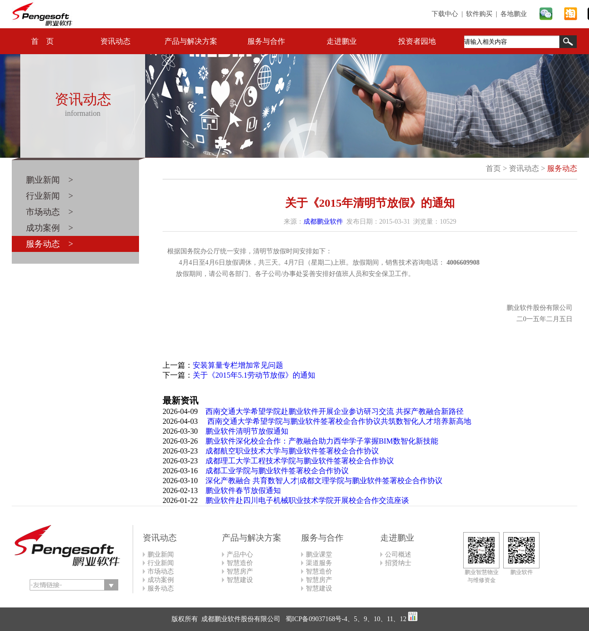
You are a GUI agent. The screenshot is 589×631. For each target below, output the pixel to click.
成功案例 (160, 579)
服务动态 (562, 168)
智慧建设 (240, 579)
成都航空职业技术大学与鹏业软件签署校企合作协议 (292, 451)
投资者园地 (417, 41)
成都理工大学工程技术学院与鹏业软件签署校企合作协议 (299, 461)
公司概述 (398, 554)
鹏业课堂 (319, 554)
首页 (493, 168)
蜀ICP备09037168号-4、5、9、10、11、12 (345, 619)
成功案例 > (49, 228)
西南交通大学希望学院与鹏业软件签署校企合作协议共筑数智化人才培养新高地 (338, 421)
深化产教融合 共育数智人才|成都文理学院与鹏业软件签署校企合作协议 (323, 481)
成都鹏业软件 (323, 221)
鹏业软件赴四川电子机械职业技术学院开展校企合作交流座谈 (307, 500)
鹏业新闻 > (49, 180)
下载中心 (445, 13)
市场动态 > (49, 212)
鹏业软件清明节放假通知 (246, 431)
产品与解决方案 (190, 41)
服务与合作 (266, 41)
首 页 (42, 41)
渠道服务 (319, 562)
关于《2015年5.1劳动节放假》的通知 (254, 375)
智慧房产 (240, 571)
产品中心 (240, 554)
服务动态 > (49, 244)
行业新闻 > (49, 196)
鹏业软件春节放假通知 (243, 490)
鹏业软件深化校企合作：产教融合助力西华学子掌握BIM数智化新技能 (321, 441)
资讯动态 (115, 41)
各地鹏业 (513, 13)
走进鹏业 (342, 41)
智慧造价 (240, 562)
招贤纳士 (398, 562)
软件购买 (479, 13)
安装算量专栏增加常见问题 (238, 365)
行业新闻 (160, 562)
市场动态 (160, 571)
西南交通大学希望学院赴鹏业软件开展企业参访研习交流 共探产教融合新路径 (334, 411)
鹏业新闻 (160, 554)
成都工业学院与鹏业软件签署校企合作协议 (277, 471)
